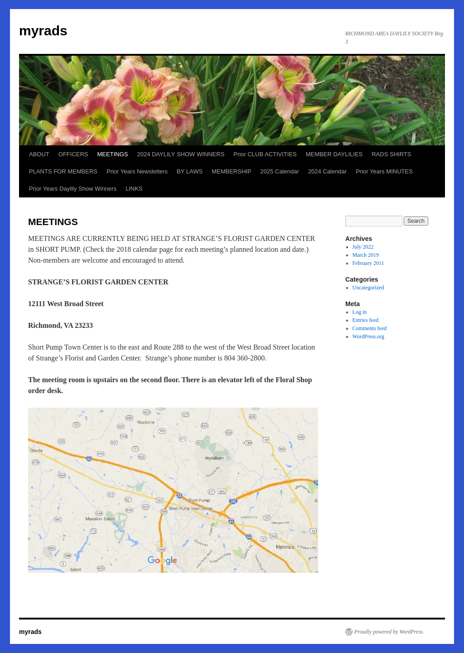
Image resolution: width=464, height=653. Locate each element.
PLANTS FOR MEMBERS (63, 171)
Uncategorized (368, 287)
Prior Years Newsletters (137, 171)
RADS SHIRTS (391, 154)
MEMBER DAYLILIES (334, 154)
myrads (43, 30)
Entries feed (366, 320)
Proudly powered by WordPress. (389, 632)
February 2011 (368, 263)
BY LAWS (190, 171)
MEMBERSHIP (231, 171)
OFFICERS (73, 154)
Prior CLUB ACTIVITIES (264, 154)
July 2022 (363, 247)
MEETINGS (112, 154)
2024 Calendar (327, 171)
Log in (360, 312)
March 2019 (366, 255)
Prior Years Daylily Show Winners (72, 188)
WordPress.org (368, 336)
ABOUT (39, 154)
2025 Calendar (280, 171)
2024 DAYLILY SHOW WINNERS (180, 154)
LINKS (134, 188)
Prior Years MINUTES (384, 171)
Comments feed (370, 328)
